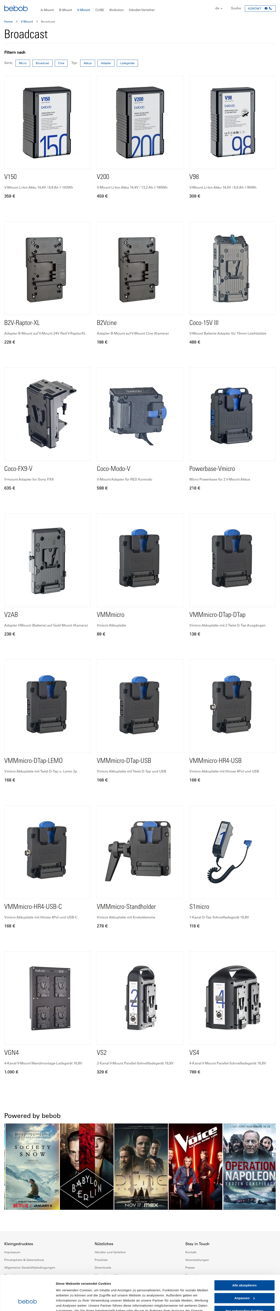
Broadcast (42, 63)
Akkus (88, 63)
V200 (103, 177)
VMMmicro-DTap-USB (124, 761)
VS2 (102, 1053)
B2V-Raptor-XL (22, 323)
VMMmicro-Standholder (126, 907)
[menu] (140, 8)
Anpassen (244, 1268)
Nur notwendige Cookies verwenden (244, 1282)
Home (8, 21)
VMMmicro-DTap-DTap (217, 615)
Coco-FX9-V (18, 469)
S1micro (199, 907)
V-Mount (27, 21)
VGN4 (11, 1053)
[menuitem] (47, 10)
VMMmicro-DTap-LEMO (33, 761)
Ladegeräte (127, 63)
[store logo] (16, 8)
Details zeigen (66, 1302)
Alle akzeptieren (244, 1255)
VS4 (194, 1053)
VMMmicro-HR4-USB (215, 761)
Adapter (106, 63)
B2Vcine (107, 323)
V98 (194, 177)
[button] (216, 8)
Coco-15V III (204, 323)
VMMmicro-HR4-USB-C (33, 907)
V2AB (11, 615)
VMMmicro (110, 615)
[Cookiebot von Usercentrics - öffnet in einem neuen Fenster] (27, 1302)
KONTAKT (254, 8)
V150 (10, 177)
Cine (61, 63)
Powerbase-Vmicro (212, 469)
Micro (23, 63)
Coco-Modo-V (113, 469)
